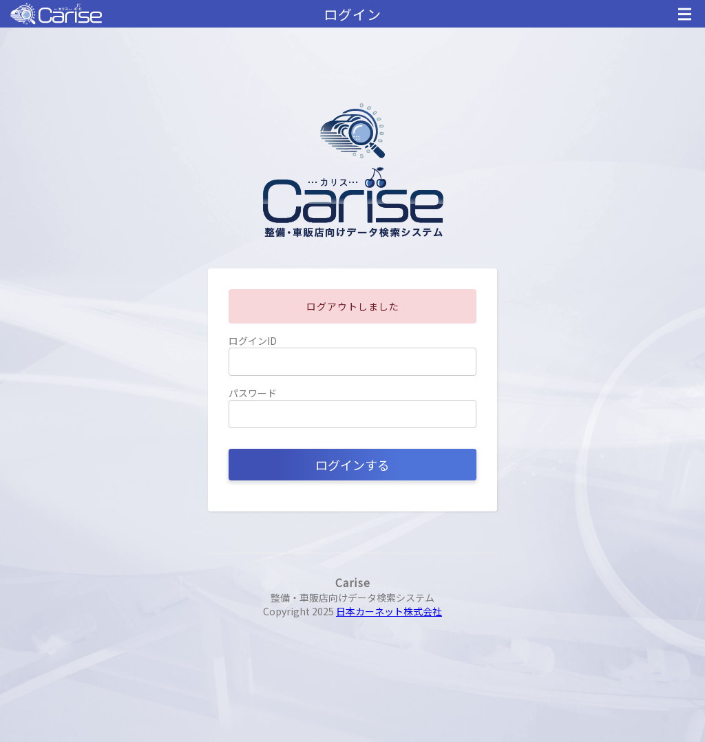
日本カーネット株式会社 (389, 611)
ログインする (352, 465)
